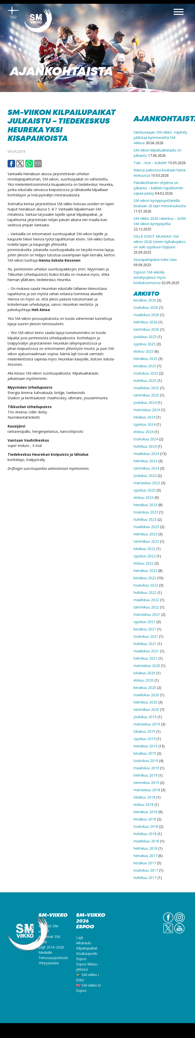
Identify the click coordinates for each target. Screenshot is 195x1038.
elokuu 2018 (144, 804)
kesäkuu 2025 (145, 365)
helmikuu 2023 (145, 534)
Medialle (45, 952)
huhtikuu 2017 (145, 877)
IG (179, 922)
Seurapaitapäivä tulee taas (155, 259)
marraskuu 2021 (147, 614)
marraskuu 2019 (147, 724)
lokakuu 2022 (144, 548)
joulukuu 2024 (145, 402)
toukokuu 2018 (146, 826)
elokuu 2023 (144, 497)
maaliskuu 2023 (146, 526)
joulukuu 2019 (145, 716)
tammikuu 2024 (146, 468)
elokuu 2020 (144, 680)
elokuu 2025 (144, 351)
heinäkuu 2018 (145, 811)
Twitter (20, 163)
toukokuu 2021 (146, 636)
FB (168, 922)
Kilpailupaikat (86, 948)
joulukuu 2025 (145, 336)
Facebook (11, 163)
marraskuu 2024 (147, 409)
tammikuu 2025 (146, 395)
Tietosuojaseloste (53, 957)
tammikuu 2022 (146, 607)
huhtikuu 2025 (145, 380)
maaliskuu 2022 (146, 599)
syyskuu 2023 (145, 490)
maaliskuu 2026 (146, 314)
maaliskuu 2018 (146, 841)
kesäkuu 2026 (145, 300)
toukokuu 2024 (146, 439)
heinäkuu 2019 (145, 746)
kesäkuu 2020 (145, 687)
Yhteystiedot (48, 963)
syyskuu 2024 (145, 424)
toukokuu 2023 (146, 512)
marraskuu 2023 (147, 482)
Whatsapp (29, 163)
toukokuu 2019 (146, 760)
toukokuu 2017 (146, 870)
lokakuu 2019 (144, 731)
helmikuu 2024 (145, 461)
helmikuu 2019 (145, 775)
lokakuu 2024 (144, 417)
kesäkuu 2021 (145, 629)
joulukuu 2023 (145, 475)
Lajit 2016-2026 (51, 947)
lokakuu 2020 (144, 672)
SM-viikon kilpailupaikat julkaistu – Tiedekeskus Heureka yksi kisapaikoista (61, 125)
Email (38, 163)
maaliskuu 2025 (146, 387)
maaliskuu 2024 (146, 453)
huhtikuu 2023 (145, 519)
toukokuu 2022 (146, 585)
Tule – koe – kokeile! (150, 162)
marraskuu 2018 (147, 789)
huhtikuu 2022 (145, 592)
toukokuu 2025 (146, 373)
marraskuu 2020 (147, 665)
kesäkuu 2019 (145, 753)
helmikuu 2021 (145, 658)
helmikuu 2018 (145, 848)
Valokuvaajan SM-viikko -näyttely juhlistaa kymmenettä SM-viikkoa (160, 137)
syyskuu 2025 (145, 344)
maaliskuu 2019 (146, 768)
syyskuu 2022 (145, 556)
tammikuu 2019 (146, 782)
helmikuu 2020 (145, 702)
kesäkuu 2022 (145, 577)
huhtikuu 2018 (145, 833)
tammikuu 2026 (146, 329)
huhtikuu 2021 (145, 643)
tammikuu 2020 (146, 709)
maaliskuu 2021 (146, 651)
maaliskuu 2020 (146, 694)
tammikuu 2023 (146, 541)
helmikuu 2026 (145, 322)
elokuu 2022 (144, 563)
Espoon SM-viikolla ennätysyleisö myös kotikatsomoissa (150, 277)
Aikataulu (83, 942)
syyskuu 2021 (145, 621)
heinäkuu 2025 (145, 358)
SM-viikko (39, 21)
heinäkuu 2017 (145, 855)
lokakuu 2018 (144, 797)
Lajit (79, 937)
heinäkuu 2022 (145, 570)
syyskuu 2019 (145, 738)
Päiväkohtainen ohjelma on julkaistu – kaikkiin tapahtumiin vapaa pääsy (158, 188)
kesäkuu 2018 (145, 819)
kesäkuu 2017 (145, 863)
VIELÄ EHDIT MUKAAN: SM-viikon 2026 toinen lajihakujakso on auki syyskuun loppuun (160, 241)
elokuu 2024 (144, 431)
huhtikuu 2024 (145, 446)
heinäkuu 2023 (145, 504)
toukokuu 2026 (146, 307)
